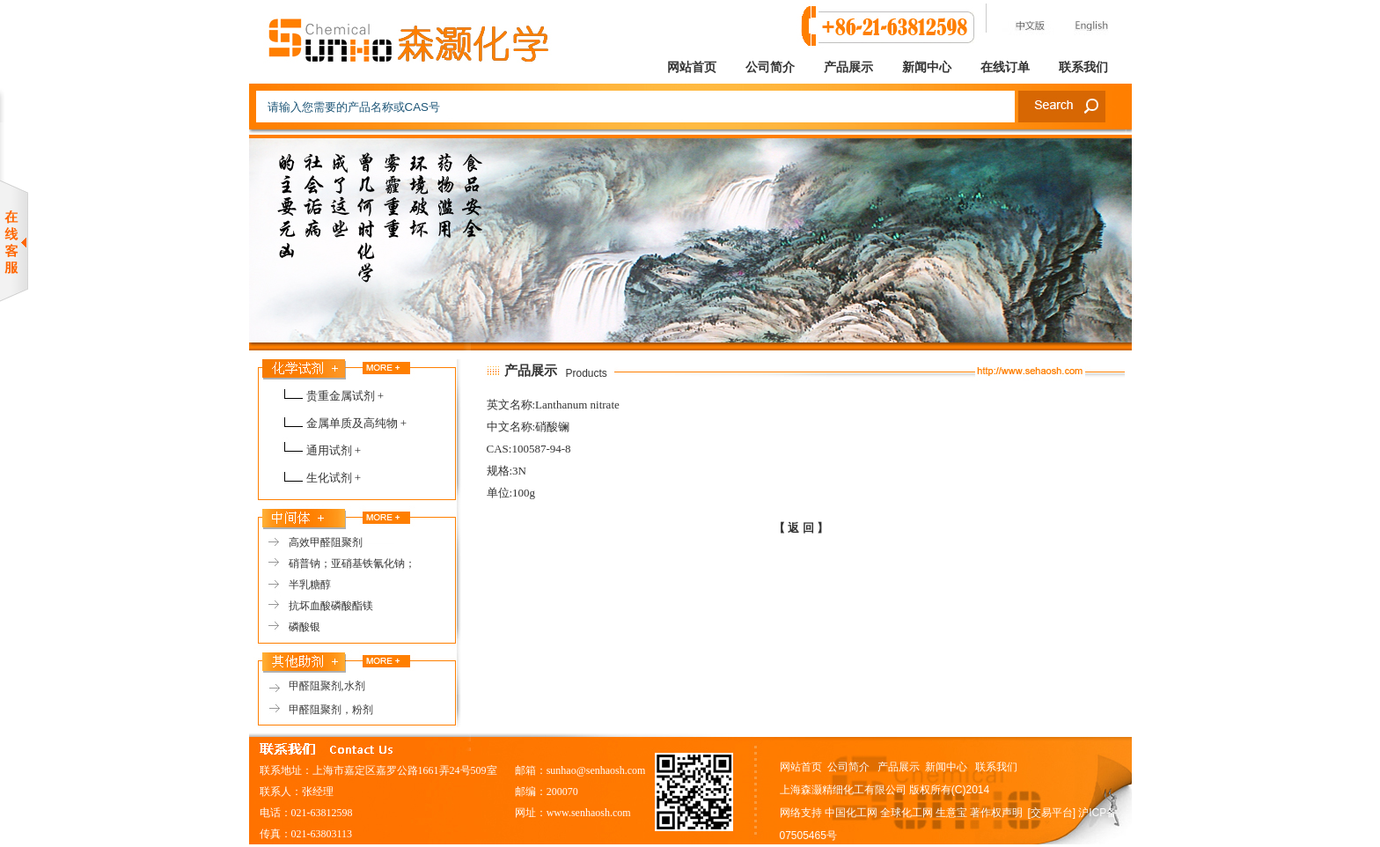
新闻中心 (926, 67)
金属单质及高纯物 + (356, 423)
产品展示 (848, 67)
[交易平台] (1052, 812)
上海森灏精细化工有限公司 (843, 790)
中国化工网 (851, 812)
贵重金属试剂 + (345, 395)
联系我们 (1083, 67)
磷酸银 (304, 627)
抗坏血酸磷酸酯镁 (331, 606)
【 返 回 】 (801, 527)
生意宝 (951, 812)
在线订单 (1005, 67)
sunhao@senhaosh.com (596, 770)
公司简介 (770, 67)
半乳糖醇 (310, 584)
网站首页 (691, 67)
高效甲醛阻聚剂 (326, 542)
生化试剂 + (334, 477)
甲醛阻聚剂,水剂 (327, 686)
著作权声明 (996, 812)
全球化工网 (906, 812)
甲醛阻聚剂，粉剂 (331, 709)
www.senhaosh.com (589, 812)
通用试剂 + (334, 450)
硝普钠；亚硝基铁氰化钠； (352, 563)
